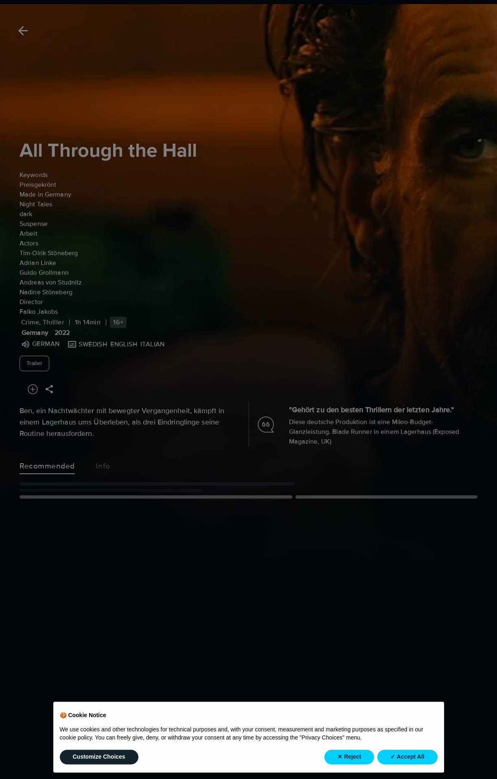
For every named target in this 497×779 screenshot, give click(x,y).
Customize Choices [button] (99, 767)
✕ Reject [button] (349, 767)
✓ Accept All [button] (407, 767)
